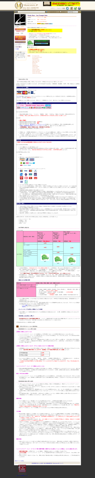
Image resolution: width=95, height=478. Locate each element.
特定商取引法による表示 (37, 463)
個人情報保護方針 (48, 463)
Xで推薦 (17, 49)
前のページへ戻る (19, 460)
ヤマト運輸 (24, 305)
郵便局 (23, 306)
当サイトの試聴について (22, 475)
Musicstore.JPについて (58, 463)
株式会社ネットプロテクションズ (38, 124)
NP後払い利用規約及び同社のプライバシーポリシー (32, 125)
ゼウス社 (19, 96)
